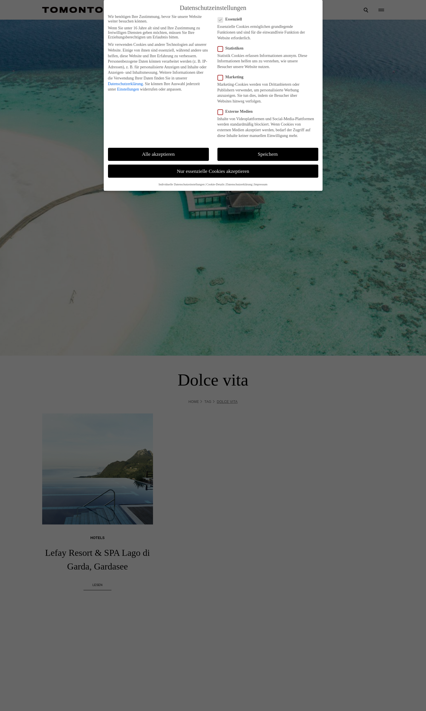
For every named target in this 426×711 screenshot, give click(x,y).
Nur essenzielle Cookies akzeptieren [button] (213, 171)
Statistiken (230, 48)
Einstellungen (128, 89)
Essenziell (229, 19)
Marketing (230, 77)
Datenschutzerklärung (125, 84)
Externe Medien (235, 111)
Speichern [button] (268, 154)
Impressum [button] (261, 184)
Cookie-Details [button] (215, 184)
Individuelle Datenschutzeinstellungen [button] (182, 184)
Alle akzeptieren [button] (158, 154)
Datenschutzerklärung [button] (239, 184)
